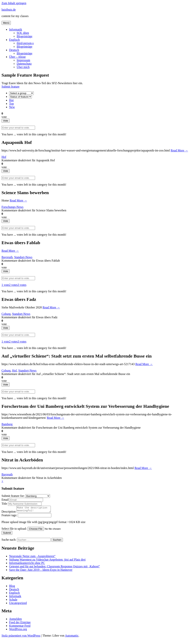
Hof (4, 156)
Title (5, 503)
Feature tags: (10, 516)
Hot (11, 100)
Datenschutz (24, 63)
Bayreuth (7, 257)
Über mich (23, 67)
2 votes (13, 284)
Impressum (23, 60)
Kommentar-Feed (20, 626)
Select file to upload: (14, 529)
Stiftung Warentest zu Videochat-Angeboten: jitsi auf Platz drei (47, 560)
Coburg (6, 313)
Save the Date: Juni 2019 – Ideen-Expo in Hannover (40, 571)
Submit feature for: (13, 495)
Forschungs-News (12, 207)
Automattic (72, 636)
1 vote (5, 284)
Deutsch (14, 50)
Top (11, 103)
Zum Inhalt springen (14, 3)
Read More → (179, 150)
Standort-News (23, 257)
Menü (6, 22)
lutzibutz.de (9, 9)
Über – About (17, 56)
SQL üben (23, 33)
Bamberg (7, 424)
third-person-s (25, 43)
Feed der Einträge (20, 623)
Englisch (14, 39)
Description (9, 512)
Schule (13, 600)
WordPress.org (18, 630)
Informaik (15, 597)
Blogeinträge (24, 36)
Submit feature (11, 86)
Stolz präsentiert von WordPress (21, 636)
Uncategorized (18, 604)
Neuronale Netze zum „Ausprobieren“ (32, 557)
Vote (5, 120)
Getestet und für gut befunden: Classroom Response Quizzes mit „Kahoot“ (54, 567)
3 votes (22, 284)
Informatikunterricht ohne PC (27, 564)
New (12, 107)
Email (5, 499)
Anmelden (15, 620)
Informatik (15, 29)
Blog (12, 587)
